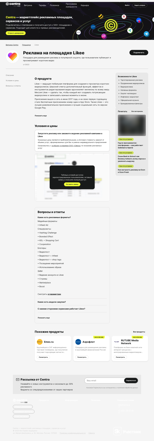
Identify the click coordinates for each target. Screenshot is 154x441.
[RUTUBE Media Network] (130, 348)
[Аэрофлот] (91, 348)
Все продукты (140, 332)
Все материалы (138, 111)
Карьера (85, 5)
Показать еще (42, 116)
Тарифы (42, 5)
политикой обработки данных (127, 388)
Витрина (28, 5)
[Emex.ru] (53, 348)
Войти (127, 5)
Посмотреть (43, 357)
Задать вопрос (139, 5)
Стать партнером (21, 416)
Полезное (54, 5)
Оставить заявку (72, 184)
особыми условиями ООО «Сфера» (66, 146)
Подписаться (131, 380)
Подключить (138, 52)
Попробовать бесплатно (23, 411)
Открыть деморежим (16, 33)
